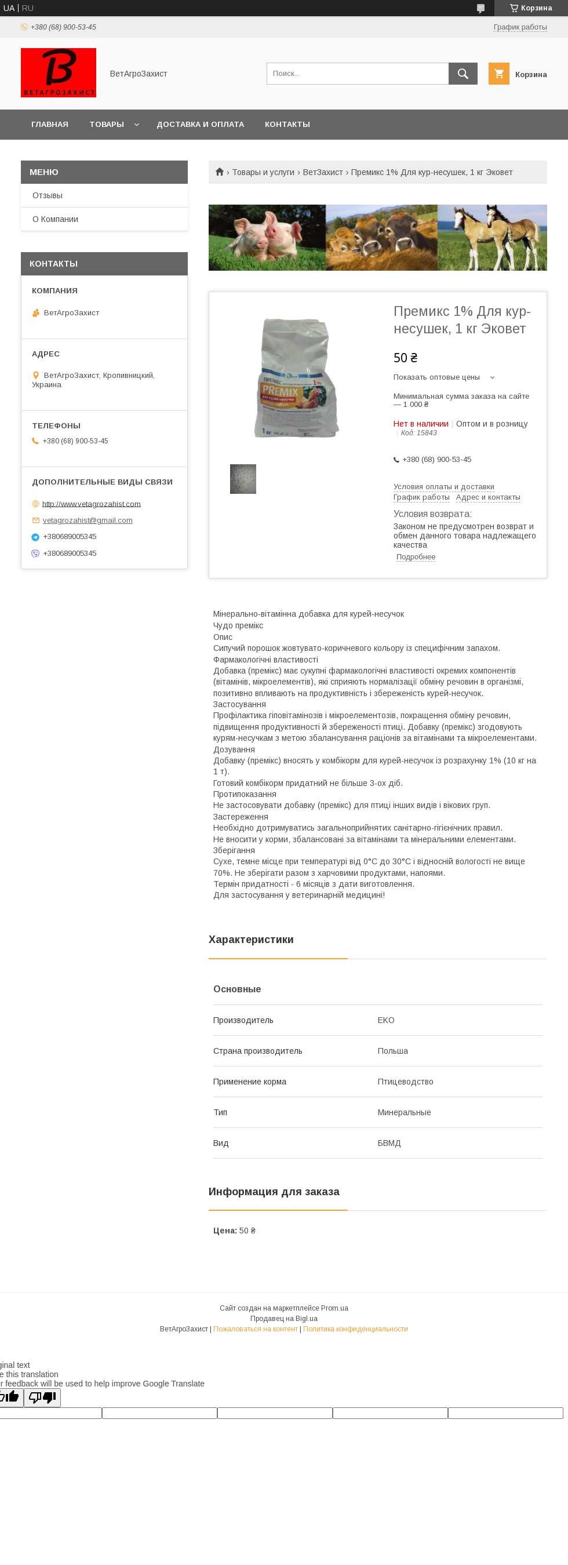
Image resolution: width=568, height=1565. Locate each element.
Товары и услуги (263, 172)
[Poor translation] (42, 1397)
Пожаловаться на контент (255, 1329)
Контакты (287, 124)
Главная (49, 124)
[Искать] (463, 74)
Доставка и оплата (200, 124)
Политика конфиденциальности (355, 1329)
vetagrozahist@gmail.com (88, 520)
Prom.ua (334, 1308)
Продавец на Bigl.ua (284, 1319)
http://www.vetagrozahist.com (91, 503)
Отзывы (47, 195)
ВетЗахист (323, 172)
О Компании (55, 219)
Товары (106, 124)
